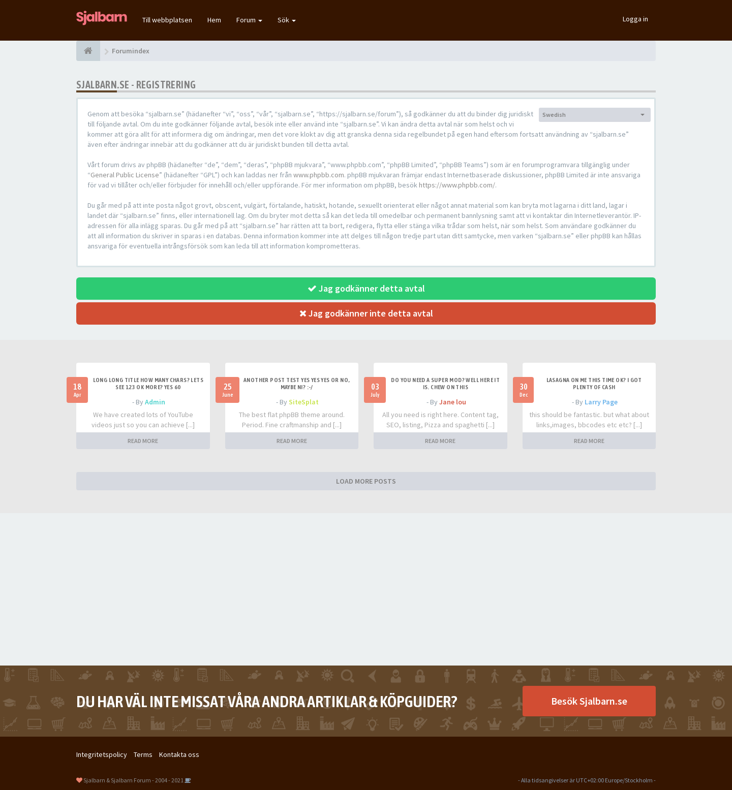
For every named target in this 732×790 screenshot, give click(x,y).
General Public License (124, 174)
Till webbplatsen (167, 19)
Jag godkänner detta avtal (366, 288)
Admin (155, 401)
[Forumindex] (88, 51)
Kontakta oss (179, 754)
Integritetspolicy (101, 754)
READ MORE (143, 441)
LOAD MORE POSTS (366, 481)
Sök (287, 19)
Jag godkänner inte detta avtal (366, 313)
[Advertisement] (366, 589)
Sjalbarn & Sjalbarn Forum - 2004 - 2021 (133, 780)
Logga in (635, 18)
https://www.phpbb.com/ (457, 184)
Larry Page (601, 401)
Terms (143, 754)
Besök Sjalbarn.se (589, 700)
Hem (214, 19)
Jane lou (452, 401)
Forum (249, 19)
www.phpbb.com (318, 174)
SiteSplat (304, 401)
